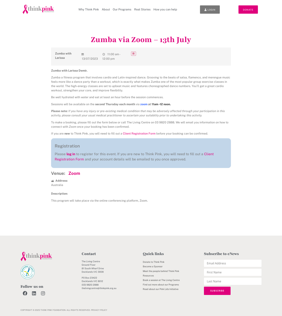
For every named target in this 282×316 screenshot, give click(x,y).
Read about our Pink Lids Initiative (160, 289)
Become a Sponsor (153, 266)
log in (71, 154)
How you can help (165, 9)
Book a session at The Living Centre (161, 280)
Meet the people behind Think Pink (161, 271)
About (106, 9)
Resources (148, 275)
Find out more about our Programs (161, 284)
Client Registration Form (139, 133)
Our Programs (122, 9)
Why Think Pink (88, 9)
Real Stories (142, 9)
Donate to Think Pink (153, 262)
